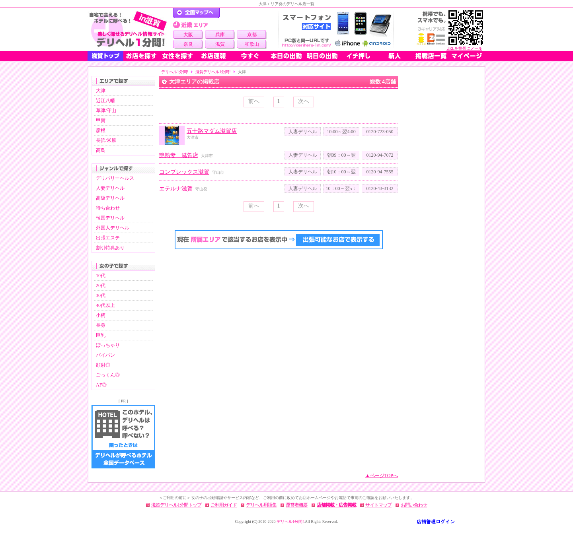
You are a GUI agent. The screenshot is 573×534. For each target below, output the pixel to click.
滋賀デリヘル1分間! (212, 72)
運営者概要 (297, 505)
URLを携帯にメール (464, 48)
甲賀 (100, 120)
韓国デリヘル (110, 218)
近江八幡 (105, 100)
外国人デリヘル (112, 228)
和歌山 (252, 44)
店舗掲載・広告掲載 (336, 505)
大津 (100, 90)
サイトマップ (378, 505)
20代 (100, 285)
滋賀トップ (105, 56)
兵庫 (220, 34)
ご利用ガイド (223, 505)
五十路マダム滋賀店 (212, 131)
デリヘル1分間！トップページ (196, 13)
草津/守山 (106, 110)
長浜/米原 (106, 140)
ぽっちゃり (108, 345)
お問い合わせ (414, 505)
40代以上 (105, 305)
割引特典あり (110, 247)
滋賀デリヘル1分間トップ (176, 505)
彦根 (100, 130)
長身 (100, 325)
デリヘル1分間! (174, 72)
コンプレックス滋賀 (184, 172)
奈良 (188, 44)
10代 (100, 275)
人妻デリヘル (110, 188)
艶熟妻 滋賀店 (178, 155)
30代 (100, 295)
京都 (252, 34)
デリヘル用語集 (261, 505)
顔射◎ (103, 365)
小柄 (100, 315)
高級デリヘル (110, 198)
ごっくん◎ (108, 375)
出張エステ (108, 238)
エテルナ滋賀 (176, 189)
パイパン (105, 355)
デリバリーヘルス (115, 178)
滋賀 (220, 44)
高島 (100, 150)
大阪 (188, 34)
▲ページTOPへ (381, 475)
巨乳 (100, 335)
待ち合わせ (108, 208)
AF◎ (101, 385)
